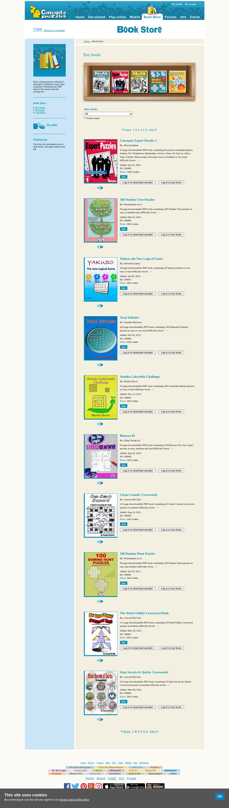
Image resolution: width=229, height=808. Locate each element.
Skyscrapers (155, 773)
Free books (40, 112)
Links (120, 762)
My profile (177, 4)
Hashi (98, 770)
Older (151, 129)
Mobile (128, 762)
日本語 (112, 778)
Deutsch (101, 778)
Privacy (91, 762)
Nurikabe (56, 773)
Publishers (144, 762)
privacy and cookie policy (74, 799)
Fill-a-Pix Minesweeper (111, 767)
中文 (121, 778)
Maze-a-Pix (134, 773)
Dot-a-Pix (95, 773)
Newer (128, 129)
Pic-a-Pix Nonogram (80, 767)
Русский (131, 778)
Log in (39, 29)
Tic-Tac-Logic (59, 770)
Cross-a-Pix (80, 770)
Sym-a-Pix (150, 770)
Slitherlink (115, 770)
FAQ (114, 762)
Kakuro (133, 770)
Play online (52, 125)
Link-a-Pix (136, 767)
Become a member (54, 30)
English (90, 778)
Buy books (40, 107)
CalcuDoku (114, 773)
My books (40, 110)
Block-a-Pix (76, 773)
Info (124, 177)
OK (220, 796)
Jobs (135, 762)
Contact (100, 762)
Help (108, 762)
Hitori (173, 773)
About (83, 762)
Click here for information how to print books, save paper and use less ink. (49, 146)
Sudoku (155, 767)
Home (87, 41)
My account (190, 4)
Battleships (171, 770)
